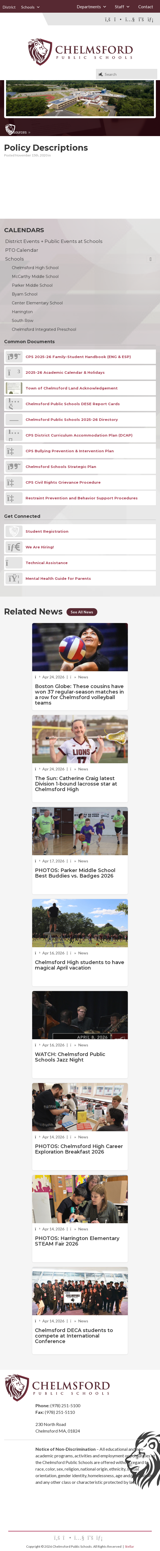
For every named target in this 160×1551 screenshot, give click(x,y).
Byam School (24, 294)
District (9, 7)
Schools (30, 7)
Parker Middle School (32, 285)
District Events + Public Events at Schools (54, 241)
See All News (82, 612)
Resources (17, 132)
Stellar (129, 1546)
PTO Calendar (21, 250)
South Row (22, 320)
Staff (122, 7)
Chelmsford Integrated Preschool (44, 329)
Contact (145, 6)
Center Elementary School (37, 303)
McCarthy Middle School (35, 276)
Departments (92, 7)
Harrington (22, 311)
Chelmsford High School (35, 267)
